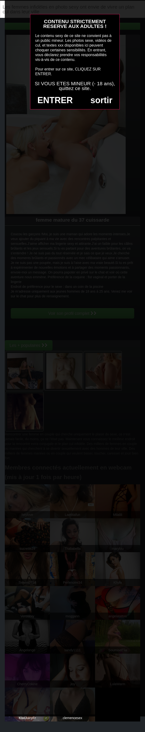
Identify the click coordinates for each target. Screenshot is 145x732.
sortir (101, 100)
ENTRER (55, 100)
